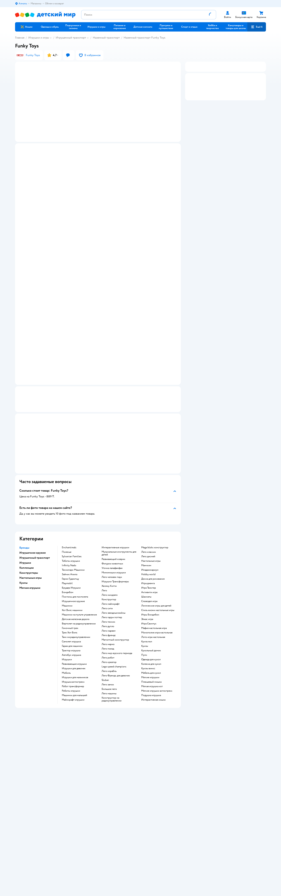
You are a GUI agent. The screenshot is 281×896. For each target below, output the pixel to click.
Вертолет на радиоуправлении (79, 627)
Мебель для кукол (151, 676)
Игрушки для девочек (73, 672)
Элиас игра (147, 623)
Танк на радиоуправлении (76, 640)
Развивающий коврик (113, 563)
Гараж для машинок (72, 649)
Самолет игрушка (71, 645)
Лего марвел (108, 634)
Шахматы (146, 600)
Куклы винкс (148, 672)
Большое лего (109, 692)
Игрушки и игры (38, 37)
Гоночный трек (70, 631)
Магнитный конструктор (115, 643)
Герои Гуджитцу (70, 582)
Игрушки (67, 663)
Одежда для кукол (151, 663)
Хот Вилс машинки (72, 614)
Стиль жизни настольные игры (157, 614)
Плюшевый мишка (151, 685)
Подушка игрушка (151, 699)
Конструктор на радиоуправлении (112, 703)
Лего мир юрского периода (117, 657)
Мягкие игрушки (150, 681)
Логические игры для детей (156, 609)
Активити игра (149, 596)
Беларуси (61, 825)
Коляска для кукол (151, 667)
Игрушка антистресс (73, 685)
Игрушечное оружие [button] (32, 556)
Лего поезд (108, 652)
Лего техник (108, 625)
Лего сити (107, 612)
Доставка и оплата (88, 758)
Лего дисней (148, 560)
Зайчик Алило (69, 578)
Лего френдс (109, 639)
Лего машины (109, 697)
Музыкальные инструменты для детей (119, 557)
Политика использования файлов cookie (100, 775)
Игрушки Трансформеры (115, 585)
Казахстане (47, 825)
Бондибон (67, 596)
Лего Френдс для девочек (116, 679)
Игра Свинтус (148, 627)
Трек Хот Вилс (69, 636)
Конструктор (109, 603)
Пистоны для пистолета (75, 600)
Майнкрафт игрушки (73, 703)
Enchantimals (69, 551)
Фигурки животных (112, 567)
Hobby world (148, 578)
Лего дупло (108, 630)
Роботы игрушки (71, 694)
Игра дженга (148, 587)
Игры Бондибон (150, 618)
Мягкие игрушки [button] (29, 591)
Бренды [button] (24, 551)
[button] (256, 27)
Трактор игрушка (71, 654)
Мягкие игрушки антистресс (156, 694)
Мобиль (66, 676)
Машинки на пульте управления (79, 618)
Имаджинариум (149, 573)
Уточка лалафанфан (112, 571)
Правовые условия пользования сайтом (85, 821)
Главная (19, 37)
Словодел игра (149, 605)
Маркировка (33, 409)
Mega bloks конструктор (154, 551)
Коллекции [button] (26, 571)
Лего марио (108, 648)
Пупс (144, 658)
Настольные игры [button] (30, 581)
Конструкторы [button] (28, 576)
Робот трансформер (73, 690)
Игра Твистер (148, 591)
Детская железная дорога (75, 623)
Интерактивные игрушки (115, 551)
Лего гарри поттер (112, 621)
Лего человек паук (112, 580)
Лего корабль (109, 674)
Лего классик (148, 555)
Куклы (144, 649)
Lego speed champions (114, 670)
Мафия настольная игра (154, 631)
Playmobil (67, 587)
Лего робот (108, 661)
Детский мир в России (27, 825)
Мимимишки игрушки (114, 576)
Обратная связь (86, 779)
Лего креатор (109, 666)
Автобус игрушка (71, 658)
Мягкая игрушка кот (152, 690)
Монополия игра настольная (156, 636)
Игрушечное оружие (73, 605)
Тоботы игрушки (71, 564)
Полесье (66, 555)
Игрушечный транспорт (71, 37)
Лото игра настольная (153, 640)
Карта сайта (84, 783)
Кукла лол (146, 645)
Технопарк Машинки (73, 573)
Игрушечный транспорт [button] (34, 561)
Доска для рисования (153, 582)
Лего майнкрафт (111, 607)
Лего (104, 594)
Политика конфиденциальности (95, 771)
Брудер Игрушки (71, 591)
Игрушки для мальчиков (75, 681)
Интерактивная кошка (153, 703)
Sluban (105, 683)
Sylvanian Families (72, 560)
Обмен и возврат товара (91, 762)
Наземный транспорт (106, 37)
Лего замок (108, 688)
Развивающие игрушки (74, 667)
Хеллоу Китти (109, 589)
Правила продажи (87, 766)
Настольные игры (151, 564)
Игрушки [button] (25, 566)
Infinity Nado (69, 569)
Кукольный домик (151, 654)
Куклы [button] (23, 586)
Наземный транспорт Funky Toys (144, 37)
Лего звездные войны (113, 616)
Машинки (67, 609)
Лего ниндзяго (110, 598)
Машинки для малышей (74, 699)
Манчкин (146, 569)
